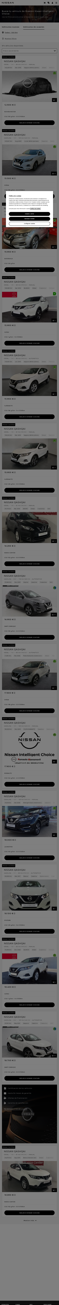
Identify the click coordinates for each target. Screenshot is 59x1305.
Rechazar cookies (29, 218)
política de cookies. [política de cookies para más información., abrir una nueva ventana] (35, 208)
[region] (29, 209)
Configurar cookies (29, 223)
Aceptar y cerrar (29, 214)
